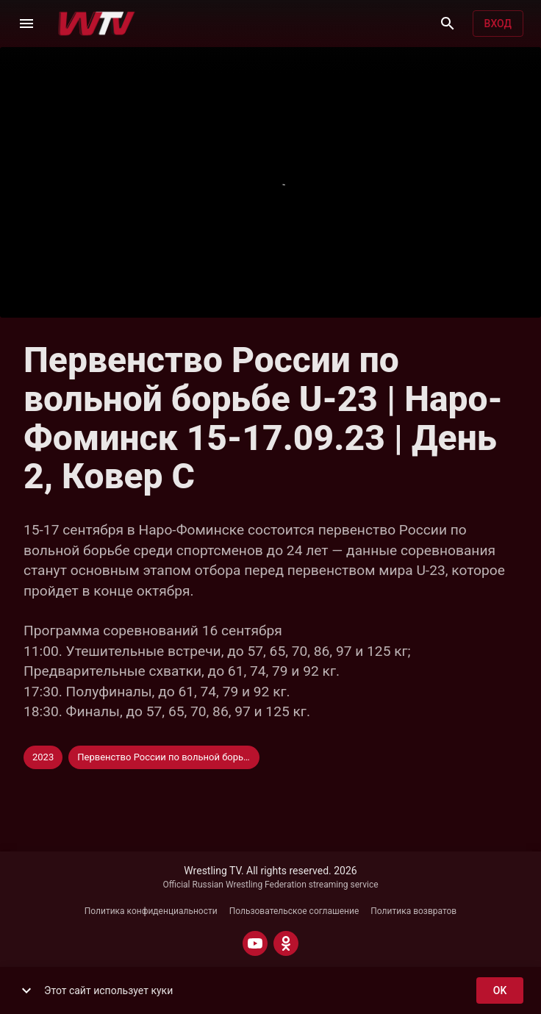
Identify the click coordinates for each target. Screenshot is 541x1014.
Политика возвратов (413, 911)
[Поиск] (447, 23)
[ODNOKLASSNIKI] (285, 943)
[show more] (26, 990)
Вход (498, 24)
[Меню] (26, 23)
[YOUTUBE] (255, 943)
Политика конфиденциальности (151, 911)
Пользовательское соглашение (294, 911)
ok (499, 990)
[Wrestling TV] (96, 23)
